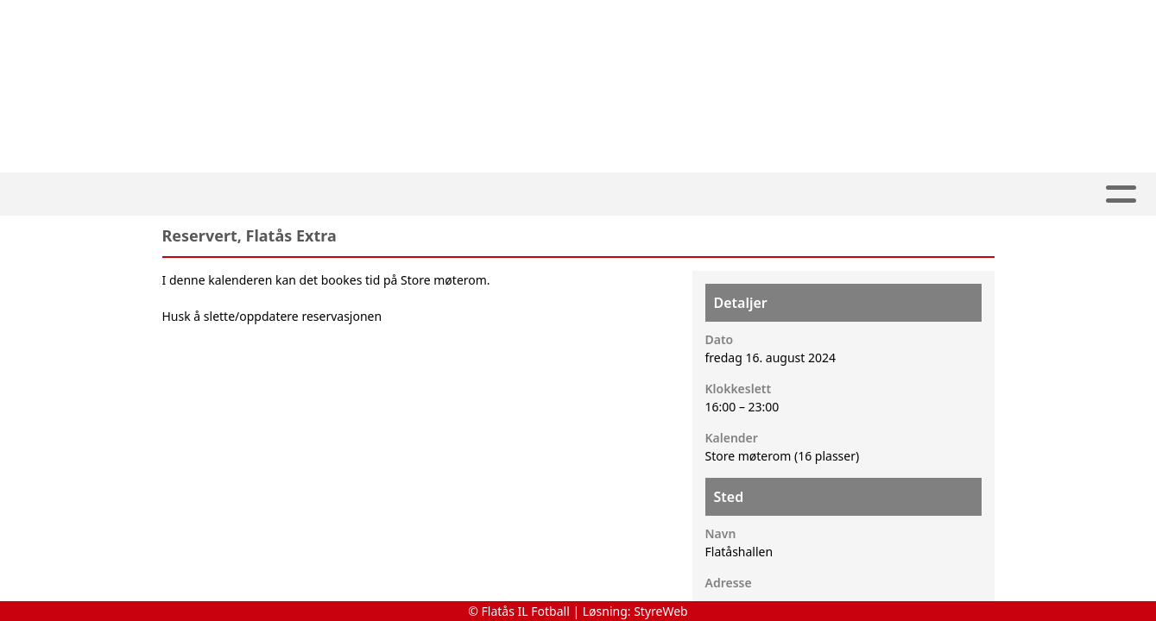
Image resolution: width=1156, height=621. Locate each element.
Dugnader (1036, 194)
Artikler (164, 194)
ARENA (578, 194)
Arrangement (697, 194)
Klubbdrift (470, 194)
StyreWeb (661, 611)
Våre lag (262, 194)
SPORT (361, 194)
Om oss (819, 194)
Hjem (90, 194)
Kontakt (922, 194)
